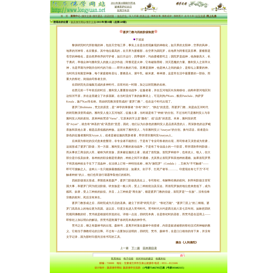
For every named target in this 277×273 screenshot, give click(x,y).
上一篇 (124, 248)
